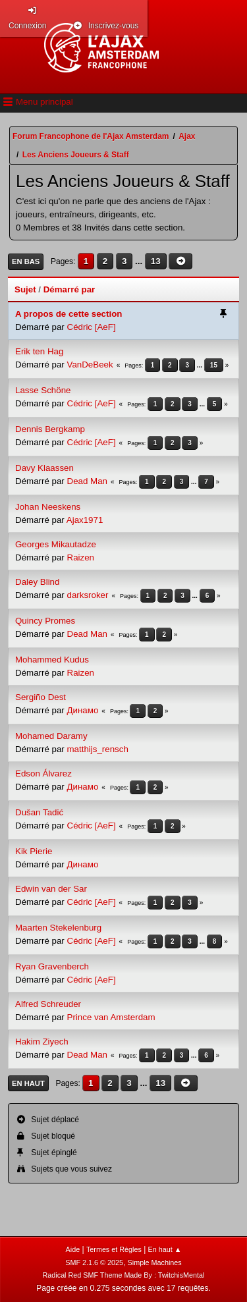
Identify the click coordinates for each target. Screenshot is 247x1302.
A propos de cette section (68, 314)
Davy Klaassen (44, 468)
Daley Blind (37, 582)
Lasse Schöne (42, 390)
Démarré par (69, 289)
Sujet (25, 289)
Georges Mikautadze (55, 544)
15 (213, 365)
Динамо (83, 710)
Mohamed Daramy (51, 736)
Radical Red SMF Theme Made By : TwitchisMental (124, 1275)
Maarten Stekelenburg (58, 928)
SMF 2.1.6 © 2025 (94, 1262)
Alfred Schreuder (48, 1004)
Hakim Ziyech (42, 1041)
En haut (28, 1083)
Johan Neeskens (47, 507)
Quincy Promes (45, 621)
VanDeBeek (90, 364)
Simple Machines (155, 1262)
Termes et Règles (114, 1249)
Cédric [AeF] (91, 327)
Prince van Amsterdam (111, 1017)
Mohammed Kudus (52, 660)
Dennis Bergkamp (50, 429)
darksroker (88, 595)
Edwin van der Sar (51, 889)
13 (156, 261)
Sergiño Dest (40, 697)
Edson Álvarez (43, 773)
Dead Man (87, 481)
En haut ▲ (165, 1249)
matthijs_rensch (97, 749)
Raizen (81, 557)
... (140, 261)
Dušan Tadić (39, 812)
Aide (73, 1249)
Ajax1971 (85, 520)
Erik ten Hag (39, 351)
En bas (26, 261)
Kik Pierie (33, 851)
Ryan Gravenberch (52, 966)
